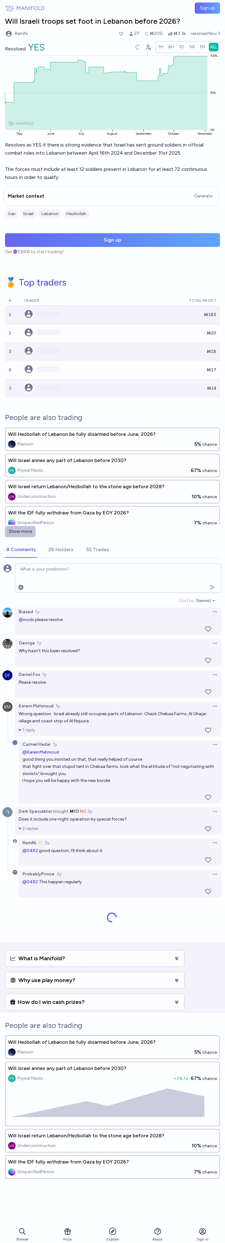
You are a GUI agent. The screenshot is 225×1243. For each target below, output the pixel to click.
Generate (203, 196)
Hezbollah (76, 213)
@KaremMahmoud (40, 752)
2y (90, 811)
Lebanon (50, 213)
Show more (20, 531)
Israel (28, 213)
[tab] (21, 550)
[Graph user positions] (148, 47)
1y (37, 611)
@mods (26, 619)
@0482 (30, 850)
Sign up (207, 8)
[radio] (161, 47)
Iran (12, 213)
